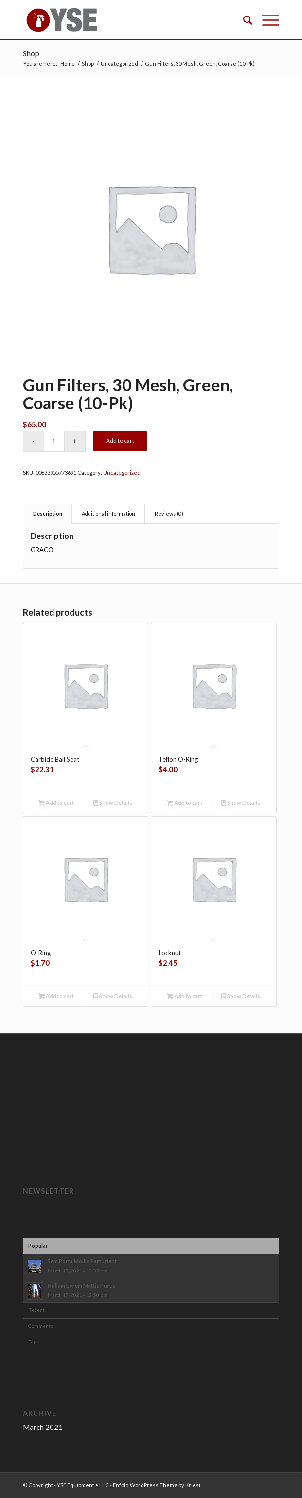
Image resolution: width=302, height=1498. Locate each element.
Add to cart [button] (56, 803)
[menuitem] (242, 19)
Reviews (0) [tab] (169, 513)
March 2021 (43, 1427)
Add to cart (120, 440)
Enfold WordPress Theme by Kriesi (156, 1485)
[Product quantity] (54, 441)
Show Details (112, 803)
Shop (31, 53)
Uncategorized (122, 473)
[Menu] (265, 19)
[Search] (242, 19)
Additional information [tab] (108, 513)
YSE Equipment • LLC (83, 1485)
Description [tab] (47, 513)
